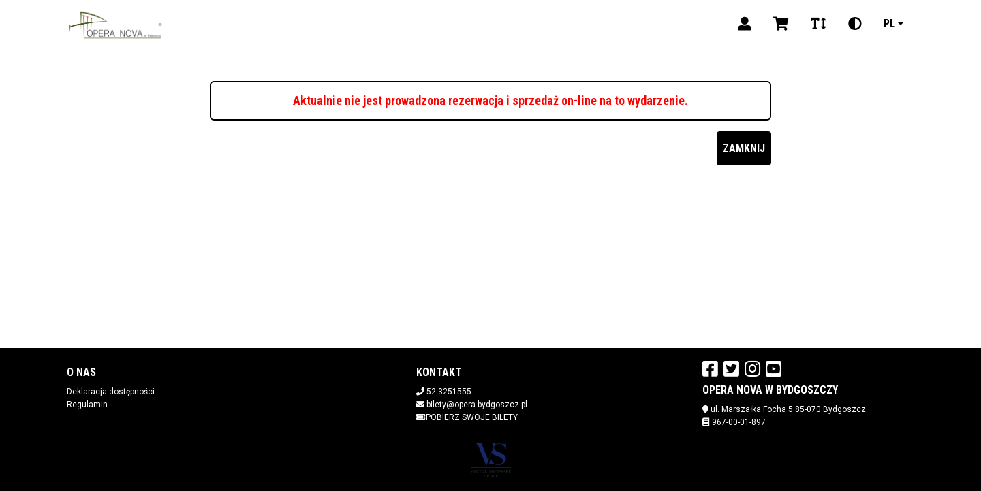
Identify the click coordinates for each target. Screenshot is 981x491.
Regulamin (87, 404)
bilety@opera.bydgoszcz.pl (476, 404)
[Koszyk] (781, 24)
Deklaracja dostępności (111, 391)
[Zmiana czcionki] (818, 23)
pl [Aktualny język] (889, 23)
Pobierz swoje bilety (467, 417)
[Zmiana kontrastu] (855, 23)
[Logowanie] (744, 24)
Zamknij (744, 148)
